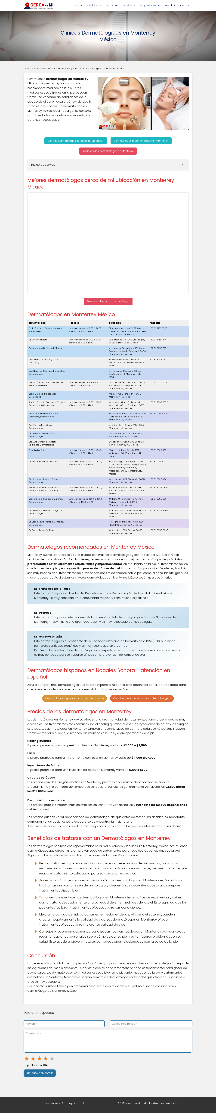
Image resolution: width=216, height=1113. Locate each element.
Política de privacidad (71, 1103)
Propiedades (148, 5)
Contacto (186, 5)
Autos (110, 5)
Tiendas (127, 5)
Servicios (92, 5)
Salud (168, 5)
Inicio (78, 5)
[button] (75, 140)
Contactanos (50, 1103)
